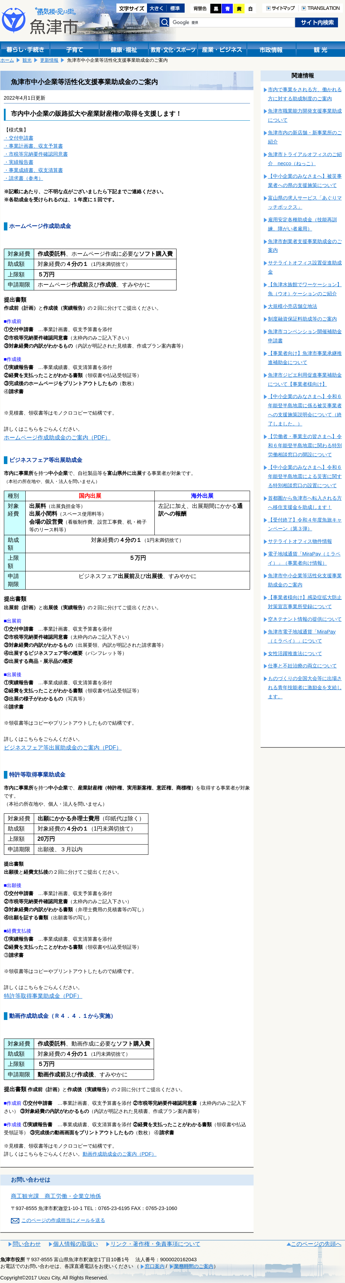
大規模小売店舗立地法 (292, 306)
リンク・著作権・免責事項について (155, 1244)
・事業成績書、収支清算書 (33, 170)
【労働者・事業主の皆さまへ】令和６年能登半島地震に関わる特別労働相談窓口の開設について (305, 445)
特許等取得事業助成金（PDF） (43, 996)
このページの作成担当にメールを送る (63, 1220)
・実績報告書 (18, 162)
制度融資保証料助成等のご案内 (302, 319)
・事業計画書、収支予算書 (33, 146)
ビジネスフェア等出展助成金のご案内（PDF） (63, 748)
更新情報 (49, 60)
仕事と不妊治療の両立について (302, 666)
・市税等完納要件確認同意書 (36, 154)
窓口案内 (155, 1266)
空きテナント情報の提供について (305, 619)
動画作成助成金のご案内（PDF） (120, 1154)
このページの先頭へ (316, 1244)
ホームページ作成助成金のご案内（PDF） (57, 438)
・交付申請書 (18, 138)
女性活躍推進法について (295, 653)
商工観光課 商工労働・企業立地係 (56, 1196)
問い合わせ (27, 1244)
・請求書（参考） (23, 178)
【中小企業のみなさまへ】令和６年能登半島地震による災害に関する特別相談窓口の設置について (305, 476)
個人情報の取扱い (75, 1244)
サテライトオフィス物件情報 (300, 541)
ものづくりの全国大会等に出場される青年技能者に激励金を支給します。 (305, 687)
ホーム (7, 60)
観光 (27, 60)
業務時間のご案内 (193, 1266)
